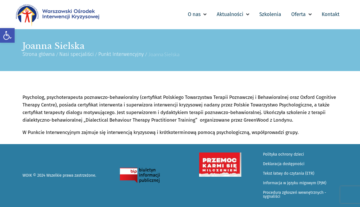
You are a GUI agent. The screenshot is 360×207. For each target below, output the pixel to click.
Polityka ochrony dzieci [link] (283, 154)
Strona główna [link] (38, 54)
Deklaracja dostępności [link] (283, 163)
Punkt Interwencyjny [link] (121, 54)
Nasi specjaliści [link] (76, 54)
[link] (7, 35)
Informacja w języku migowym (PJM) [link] (294, 183)
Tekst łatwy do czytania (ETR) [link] (288, 173)
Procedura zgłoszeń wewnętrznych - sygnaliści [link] (294, 194)
